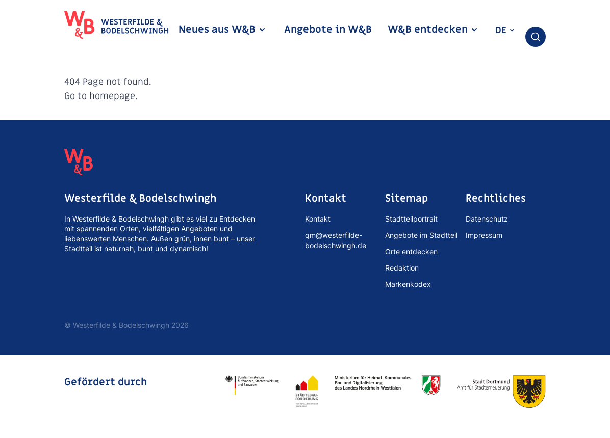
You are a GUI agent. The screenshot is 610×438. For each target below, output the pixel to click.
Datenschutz (487, 218)
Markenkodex (408, 284)
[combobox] (535, 37)
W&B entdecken (433, 29)
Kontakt (318, 218)
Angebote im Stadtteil (421, 235)
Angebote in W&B (328, 29)
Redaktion (402, 267)
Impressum (484, 235)
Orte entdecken (411, 251)
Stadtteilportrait (411, 218)
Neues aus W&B (222, 29)
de (505, 30)
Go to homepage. (100, 96)
